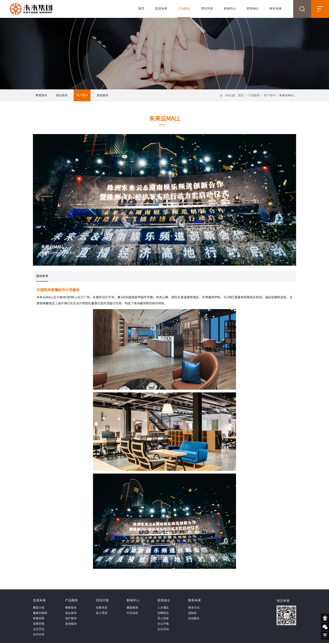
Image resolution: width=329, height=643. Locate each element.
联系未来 (275, 8)
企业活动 (163, 629)
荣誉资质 (38, 618)
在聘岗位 (163, 613)
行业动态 (132, 613)
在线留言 (194, 618)
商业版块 (61, 95)
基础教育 (42, 275)
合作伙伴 (38, 634)
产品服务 (184, 8)
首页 (141, 8)
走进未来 (161, 8)
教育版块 (41, 95)
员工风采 (163, 618)
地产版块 (82, 95)
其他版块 (102, 95)
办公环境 (163, 623)
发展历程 (38, 623)
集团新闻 (132, 607)
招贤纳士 (253, 8)
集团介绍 (38, 607)
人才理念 (163, 607)
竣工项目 (101, 613)
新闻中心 (230, 8)
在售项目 (101, 607)
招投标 (192, 613)
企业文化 (38, 629)
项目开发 (207, 8)
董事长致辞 (40, 613)
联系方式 (194, 607)
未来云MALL (287, 95)
